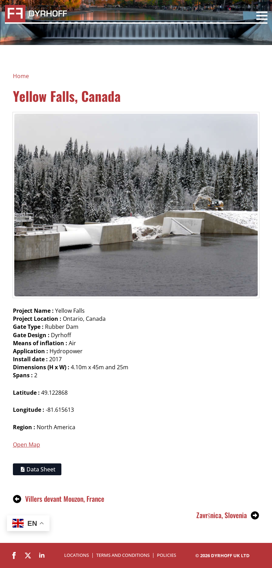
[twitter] (28, 555)
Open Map (26, 444)
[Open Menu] (261, 16)
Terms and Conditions (123, 555)
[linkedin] (42, 555)
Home (21, 76)
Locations (76, 555)
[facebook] (14, 555)
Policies (166, 555)
